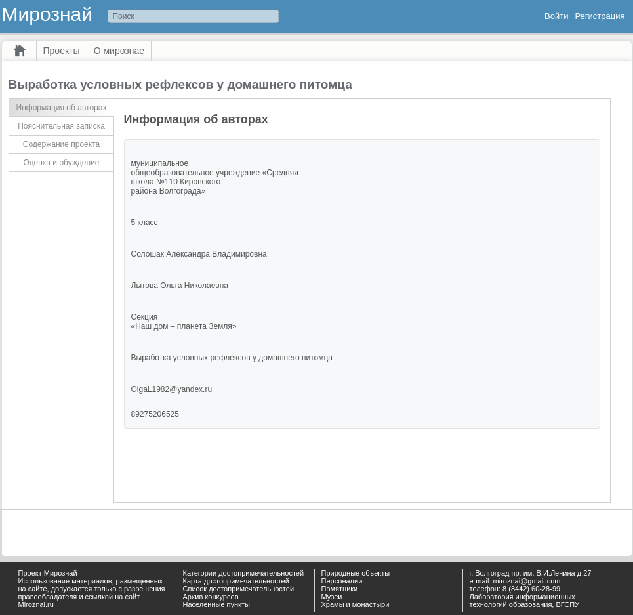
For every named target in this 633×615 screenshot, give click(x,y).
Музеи (331, 597)
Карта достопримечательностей (236, 581)
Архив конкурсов (211, 597)
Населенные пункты (217, 604)
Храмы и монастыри (355, 604)
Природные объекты (355, 573)
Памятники (339, 589)
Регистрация (600, 16)
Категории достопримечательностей (243, 573)
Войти (556, 16)
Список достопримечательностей (239, 589)
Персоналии (342, 581)
